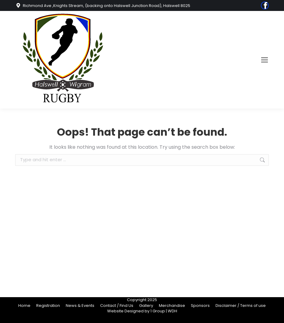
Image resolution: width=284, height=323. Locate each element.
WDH (172, 311)
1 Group (157, 311)
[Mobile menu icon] (264, 60)
